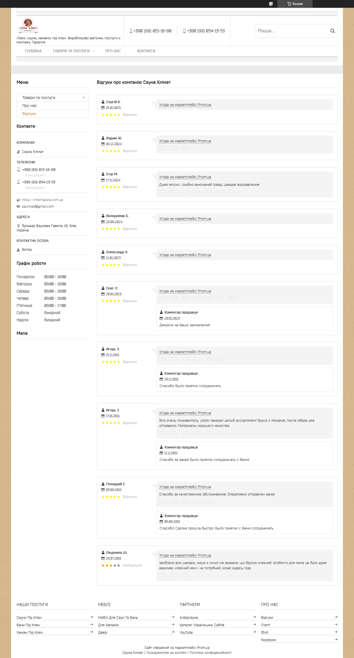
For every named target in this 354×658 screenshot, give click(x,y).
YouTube (186, 632)
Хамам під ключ (30, 632)
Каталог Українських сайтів (202, 625)
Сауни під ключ (29, 617)
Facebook (268, 640)
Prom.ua (203, 647)
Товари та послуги (71, 51)
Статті (265, 625)
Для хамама (108, 625)
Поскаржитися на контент (166, 652)
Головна (33, 51)
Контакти (146, 51)
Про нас (113, 51)
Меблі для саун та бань (118, 617)
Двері (102, 632)
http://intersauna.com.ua (42, 200)
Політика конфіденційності (210, 652)
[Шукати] (332, 31)
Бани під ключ (28, 625)
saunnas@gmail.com (38, 206)
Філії (264, 632)
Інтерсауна (189, 617)
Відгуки (29, 113)
